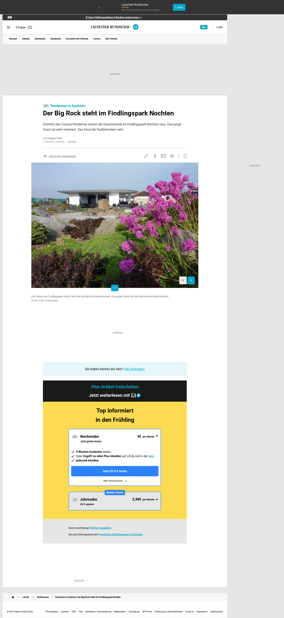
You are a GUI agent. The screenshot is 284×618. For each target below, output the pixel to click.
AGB (74, 611)
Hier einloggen (134, 369)
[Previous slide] (183, 280)
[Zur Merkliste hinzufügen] (184, 156)
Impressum (202, 611)
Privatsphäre (52, 611)
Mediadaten (120, 611)
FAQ (81, 611)
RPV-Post (147, 611)
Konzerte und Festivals (77, 39)
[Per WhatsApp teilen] (172, 156)
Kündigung (134, 611)
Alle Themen (111, 39)
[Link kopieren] (146, 156)
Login (219, 27)
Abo (204, 27)
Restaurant (56, 39)
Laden (179, 7)
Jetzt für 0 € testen (115, 471)
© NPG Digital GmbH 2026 (20, 611)
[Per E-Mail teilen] (163, 156)
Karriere (65, 611)
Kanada (26, 39)
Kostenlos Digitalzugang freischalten (121, 534)
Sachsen (13, 39)
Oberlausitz (40, 39)
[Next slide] (191, 280)
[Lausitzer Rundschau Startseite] (115, 27)
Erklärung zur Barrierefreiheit (168, 611)
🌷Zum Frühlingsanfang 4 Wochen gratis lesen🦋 (113, 17)
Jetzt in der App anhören (62, 156)
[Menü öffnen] (8, 27)
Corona (96, 39)
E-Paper (24, 27)
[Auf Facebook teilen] (154, 156)
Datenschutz (216, 611)
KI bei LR (189, 611)
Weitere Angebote (100, 528)
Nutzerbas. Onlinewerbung (98, 611)
